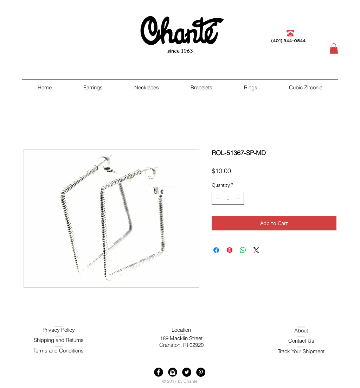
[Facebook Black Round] (158, 372)
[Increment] (238, 198)
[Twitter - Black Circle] (186, 372)
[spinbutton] (227, 198)
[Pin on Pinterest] (229, 250)
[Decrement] (217, 198)
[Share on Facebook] (216, 250)
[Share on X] (256, 250)
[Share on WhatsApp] (243, 250)
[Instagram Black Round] (172, 372)
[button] (333, 48)
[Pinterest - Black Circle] (200, 372)
